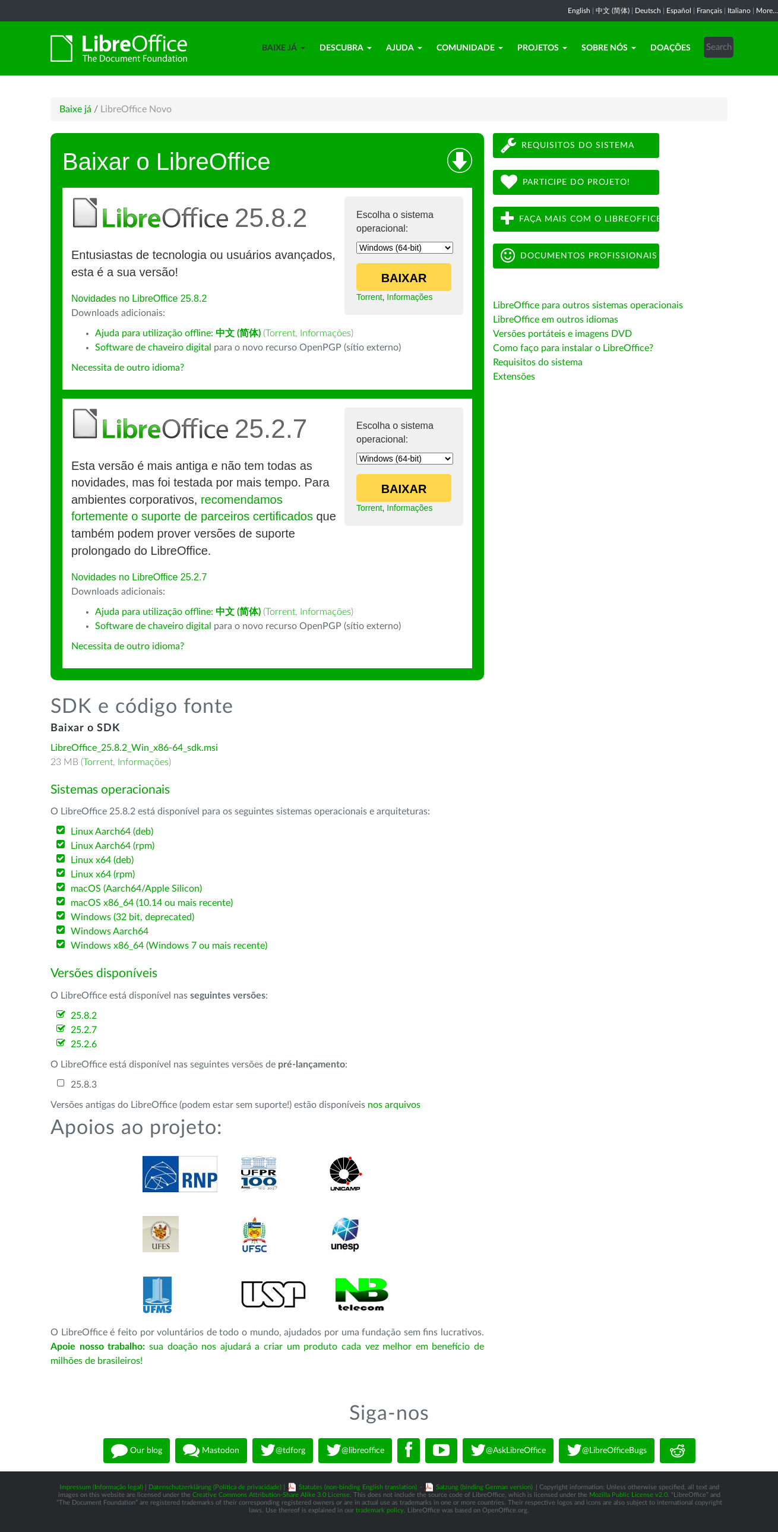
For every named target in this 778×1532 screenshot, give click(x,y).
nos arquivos (394, 1105)
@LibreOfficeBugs (607, 1450)
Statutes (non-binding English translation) (358, 1487)
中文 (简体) (613, 10)
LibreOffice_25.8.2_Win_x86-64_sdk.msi (134, 748)
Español (678, 10)
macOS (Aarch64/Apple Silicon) (136, 888)
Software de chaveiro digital (153, 347)
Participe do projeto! (565, 182)
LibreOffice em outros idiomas (555, 319)
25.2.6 (84, 1044)
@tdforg (282, 1450)
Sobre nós (608, 48)
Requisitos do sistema (567, 145)
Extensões (514, 376)
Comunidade (470, 48)
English (579, 10)
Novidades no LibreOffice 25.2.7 (139, 577)
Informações (409, 297)
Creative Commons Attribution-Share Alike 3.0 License (271, 1495)
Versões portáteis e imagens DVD (562, 334)
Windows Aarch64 (109, 931)
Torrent (369, 297)
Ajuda (404, 48)
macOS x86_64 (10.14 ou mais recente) (152, 903)
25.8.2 (84, 1016)
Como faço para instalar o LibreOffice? (573, 348)
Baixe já (283, 48)
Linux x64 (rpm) (103, 874)
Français (709, 10)
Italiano (739, 10)
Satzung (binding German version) (484, 1487)
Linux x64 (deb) (102, 860)
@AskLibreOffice (508, 1450)
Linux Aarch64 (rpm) (112, 846)
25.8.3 (84, 1084)
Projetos (542, 48)
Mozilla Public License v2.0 (628, 1495)
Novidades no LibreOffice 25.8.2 (139, 298)
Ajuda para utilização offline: (178, 333)
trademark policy (380, 1510)
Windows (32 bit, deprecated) (132, 917)
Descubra (346, 48)
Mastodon (211, 1450)
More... (767, 10)
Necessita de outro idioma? (127, 367)
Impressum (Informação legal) (101, 1487)
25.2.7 (84, 1030)
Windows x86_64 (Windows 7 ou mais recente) (169, 945)
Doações (670, 48)
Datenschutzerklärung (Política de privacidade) (215, 1487)
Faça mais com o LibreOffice (580, 219)
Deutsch (648, 10)
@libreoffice (355, 1450)
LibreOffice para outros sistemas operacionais (588, 305)
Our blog (136, 1450)
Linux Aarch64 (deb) (112, 831)
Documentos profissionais (579, 255)
